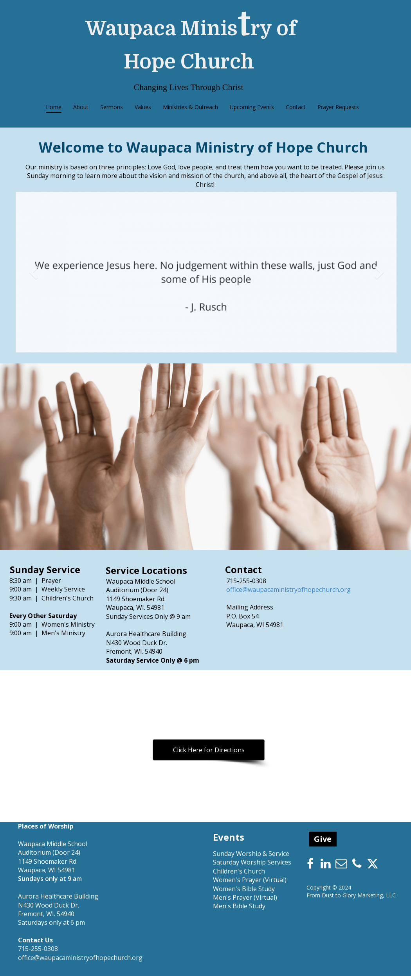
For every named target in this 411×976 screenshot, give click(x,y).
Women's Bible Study (244, 888)
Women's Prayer (237, 879)
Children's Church (239, 871)
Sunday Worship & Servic (249, 853)
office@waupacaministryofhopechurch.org (288, 589)
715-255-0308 (246, 581)
